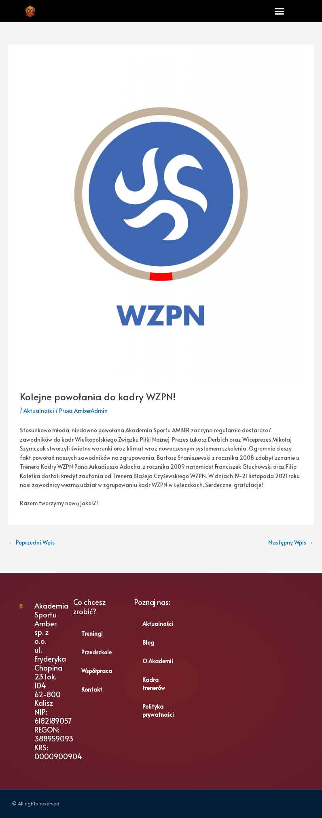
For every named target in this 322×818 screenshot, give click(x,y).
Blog (148, 642)
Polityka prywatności (158, 710)
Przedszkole (96, 652)
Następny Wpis (290, 542)
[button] (279, 11)
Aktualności (38, 410)
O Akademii (157, 661)
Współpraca (96, 671)
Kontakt (91, 689)
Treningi (92, 633)
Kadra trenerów (153, 684)
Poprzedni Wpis (32, 542)
